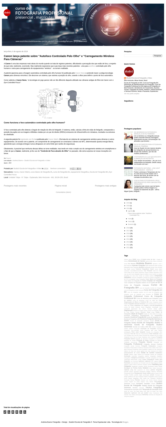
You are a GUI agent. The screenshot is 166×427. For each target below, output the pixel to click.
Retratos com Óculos (147, 380)
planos (153, 373)
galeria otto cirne (145, 351)
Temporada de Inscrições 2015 (152, 389)
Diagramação (128, 310)
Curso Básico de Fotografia (154, 279)
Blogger (125, 422)
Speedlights (139, 383)
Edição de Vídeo (148, 314)
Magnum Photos (158, 363)
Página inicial (61, 186)
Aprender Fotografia (138, 265)
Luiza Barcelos (134, 363)
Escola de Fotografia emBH (132, 319)
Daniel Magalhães (146, 307)
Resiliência (159, 378)
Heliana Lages (133, 354)
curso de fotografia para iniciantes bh (141, 294)
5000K (134, 259)
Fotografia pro (158, 342)
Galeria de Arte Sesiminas (155, 349)
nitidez (154, 368)
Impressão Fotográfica (137, 356)
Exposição (137, 328)
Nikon (150, 368)
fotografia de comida (130, 340)
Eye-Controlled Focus (137, 330)
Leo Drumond (134, 361)
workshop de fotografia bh (155, 394)
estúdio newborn (128, 328)
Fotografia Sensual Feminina (153, 344)
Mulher (140, 368)
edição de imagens (137, 314)
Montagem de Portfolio (131, 368)
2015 (128, 236)
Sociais (133, 383)
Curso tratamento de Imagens (139, 305)
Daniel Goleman (135, 307)
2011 (128, 247)
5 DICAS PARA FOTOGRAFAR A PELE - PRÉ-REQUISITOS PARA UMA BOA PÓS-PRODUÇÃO (147, 182)
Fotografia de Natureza (155, 340)
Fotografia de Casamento (155, 338)
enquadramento (144, 315)
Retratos (137, 380)
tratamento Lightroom (130, 393)
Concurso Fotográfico (137, 277)
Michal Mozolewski (149, 366)
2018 (128, 228)
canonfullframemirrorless (136, 270)
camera (133, 269)
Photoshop (159, 371)
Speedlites (147, 383)
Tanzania (141, 387)
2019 (128, 208)
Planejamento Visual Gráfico (142, 373)
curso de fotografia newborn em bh (138, 292)
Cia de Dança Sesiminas (137, 272)
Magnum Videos (128, 364)
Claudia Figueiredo (154, 272)
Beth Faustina (158, 265)
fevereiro (131, 224)
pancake (126, 371)
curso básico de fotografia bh (41, 172)
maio (130, 219)
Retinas (132, 380)
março (130, 221)
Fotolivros (140, 347)
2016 (128, 233)
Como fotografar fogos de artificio (140, 274)
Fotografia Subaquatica (148, 346)
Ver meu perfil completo (131, 94)
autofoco (92, 66)
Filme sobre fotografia (138, 332)
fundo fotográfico (143, 349)
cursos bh (127, 307)
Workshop (145, 394)
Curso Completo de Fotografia (152, 281)
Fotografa (153, 337)
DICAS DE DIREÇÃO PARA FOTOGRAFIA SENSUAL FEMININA (148, 145)
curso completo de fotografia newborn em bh (137, 282)
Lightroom (141, 361)
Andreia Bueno (18, 160)
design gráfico (158, 308)
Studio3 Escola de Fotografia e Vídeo (37, 160)
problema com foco (133, 376)
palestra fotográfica (156, 370)
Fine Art (133, 333)
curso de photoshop (138, 300)
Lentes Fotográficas (148, 359)
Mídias (156, 366)
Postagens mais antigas (105, 186)
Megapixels (135, 366)
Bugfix (128, 269)
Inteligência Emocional (137, 357)
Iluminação (127, 356)
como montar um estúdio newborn (144, 275)
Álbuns (154, 261)
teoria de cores (128, 391)
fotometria (146, 347)
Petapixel (8, 158)
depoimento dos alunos (138, 308)
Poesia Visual (158, 373)
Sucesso (135, 387)
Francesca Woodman (132, 349)
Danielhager (155, 307)
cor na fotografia (130, 279)
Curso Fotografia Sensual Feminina (134, 303)
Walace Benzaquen (137, 394)
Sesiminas (127, 383)
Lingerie (156, 361)
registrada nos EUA (28, 139)
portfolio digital (138, 375)
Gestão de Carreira (147, 353)
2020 (128, 206)
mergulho (140, 366)
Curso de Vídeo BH (151, 300)
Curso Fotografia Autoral (155, 302)
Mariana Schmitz (147, 364)
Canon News (80, 73)
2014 (128, 239)
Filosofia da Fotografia (152, 332)
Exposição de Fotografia (148, 328)
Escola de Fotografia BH (99, 172)
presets (152, 375)
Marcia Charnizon (137, 364)
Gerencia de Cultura (156, 351)
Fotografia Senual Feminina (132, 346)
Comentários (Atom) (63, 192)
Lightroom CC (149, 361)
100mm (126, 259)
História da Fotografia (156, 354)
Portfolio (126, 375)
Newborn (146, 368)
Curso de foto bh (156, 282)
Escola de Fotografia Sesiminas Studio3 (142, 320)
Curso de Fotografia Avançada (136, 285)
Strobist (153, 383)
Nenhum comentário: (58, 168)
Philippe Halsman (151, 371)
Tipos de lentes (151, 391)
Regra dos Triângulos (149, 378)
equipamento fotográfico (80, 172)
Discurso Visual (145, 312)
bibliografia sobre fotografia (131, 267)
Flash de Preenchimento (142, 333)
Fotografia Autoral (129, 338)
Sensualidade (158, 381)
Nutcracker (159, 368)
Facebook (147, 330)
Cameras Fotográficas (142, 269)
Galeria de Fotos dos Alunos (132, 351)
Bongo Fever (154, 267)
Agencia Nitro (149, 261)
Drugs (153, 312)
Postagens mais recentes (15, 186)
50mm (138, 259)
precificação (146, 375)
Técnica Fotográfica (154, 387)
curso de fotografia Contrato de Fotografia (151, 288)
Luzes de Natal (149, 363)
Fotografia (159, 337)
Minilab (160, 366)
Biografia (141, 267)
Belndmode (152, 265)
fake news (154, 330)
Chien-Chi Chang (157, 270)
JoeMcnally (127, 359)
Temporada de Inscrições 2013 (133, 389)
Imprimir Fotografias (150, 356)
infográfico (159, 356)
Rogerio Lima (144, 381)
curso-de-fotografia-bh (61, 172)
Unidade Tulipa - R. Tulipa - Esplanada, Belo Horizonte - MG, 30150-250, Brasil (38, 177)
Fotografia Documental (130, 342)
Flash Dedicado (154, 333)
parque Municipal (134, 371)
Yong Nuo (126, 396)
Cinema (146, 272)
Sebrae (151, 381)
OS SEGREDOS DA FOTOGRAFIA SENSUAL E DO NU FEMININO (145, 133)
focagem (129, 335)
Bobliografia (147, 267)
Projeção (140, 376)
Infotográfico (127, 357)
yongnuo (131, 396)
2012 (128, 245)
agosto (130, 211)
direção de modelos (138, 310)
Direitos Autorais (134, 312)
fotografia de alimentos (141, 338)
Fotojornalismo (134, 347)
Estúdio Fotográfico (157, 327)
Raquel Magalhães (133, 378)
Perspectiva (142, 371)
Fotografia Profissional (133, 344)
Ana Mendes (132, 263)
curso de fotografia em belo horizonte (133, 290)
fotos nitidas (152, 347)
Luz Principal (142, 363)
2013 (128, 242)
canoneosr (127, 270)
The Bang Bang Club (140, 391)
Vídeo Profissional (154, 393)
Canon (16, 172)
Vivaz (130, 394)
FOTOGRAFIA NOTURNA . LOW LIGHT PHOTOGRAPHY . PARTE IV (147, 169)
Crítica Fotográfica (140, 279)
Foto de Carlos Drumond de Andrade (144, 335)
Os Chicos (147, 370)
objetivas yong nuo (130, 370)
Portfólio (131, 375)
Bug (125, 269)
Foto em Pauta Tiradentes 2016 (141, 337)
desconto (149, 308)
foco (133, 335)
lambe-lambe (134, 359)
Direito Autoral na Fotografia (151, 310)
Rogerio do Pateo (134, 381)
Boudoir (160, 267)
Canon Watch (53, 139)
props (156, 376)
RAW (141, 378)
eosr (152, 315)
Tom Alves (159, 391)
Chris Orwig (127, 272)
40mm (130, 259)
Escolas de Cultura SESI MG (142, 327)
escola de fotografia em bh (154, 317)
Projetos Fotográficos (149, 376)
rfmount (155, 380)
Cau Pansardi (148, 270)
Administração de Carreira (136, 261)
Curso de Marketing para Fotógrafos (147, 298)
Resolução (127, 380)
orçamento (140, 370)
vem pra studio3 (143, 393)
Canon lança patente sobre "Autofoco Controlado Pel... (140, 214)
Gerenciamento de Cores (132, 352)
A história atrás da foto (148, 259)
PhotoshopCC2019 (129, 373)
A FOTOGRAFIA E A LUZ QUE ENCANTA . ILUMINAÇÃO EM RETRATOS (148, 157)
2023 (128, 203)
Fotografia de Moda (142, 340)
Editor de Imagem (157, 314)
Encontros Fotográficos (131, 315)
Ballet (146, 265)
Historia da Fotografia (144, 354)
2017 (128, 231)
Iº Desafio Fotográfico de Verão (153, 357)
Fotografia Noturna (145, 342)
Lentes (140, 359)
